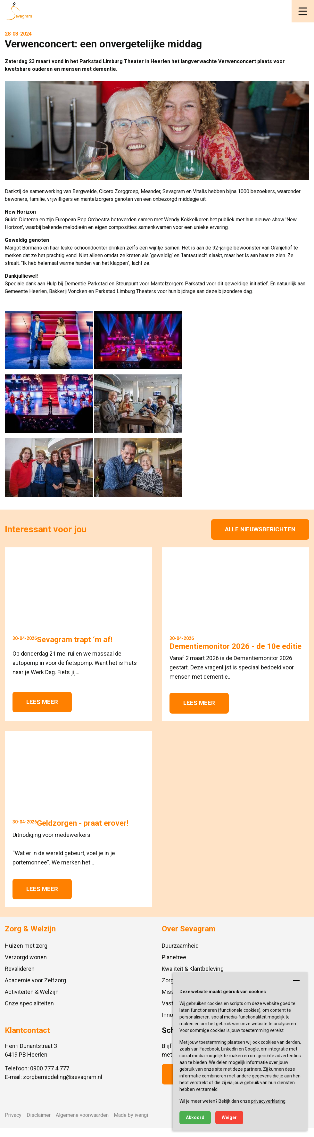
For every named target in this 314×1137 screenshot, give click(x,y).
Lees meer (42, 702)
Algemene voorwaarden (82, 1115)
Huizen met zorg (26, 945)
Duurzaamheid (180, 945)
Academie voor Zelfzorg (35, 980)
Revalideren (20, 968)
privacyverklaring (268, 1101)
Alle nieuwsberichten (260, 529)
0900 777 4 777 (49, 1068)
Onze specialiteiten (29, 1003)
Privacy (13, 1115)
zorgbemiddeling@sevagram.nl (62, 1077)
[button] (303, 11)
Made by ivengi (131, 1115)
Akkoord (195, 1117)
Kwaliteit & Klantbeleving (193, 968)
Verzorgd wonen (26, 957)
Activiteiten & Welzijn (32, 991)
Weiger (229, 1117)
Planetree (174, 957)
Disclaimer (39, 1115)
